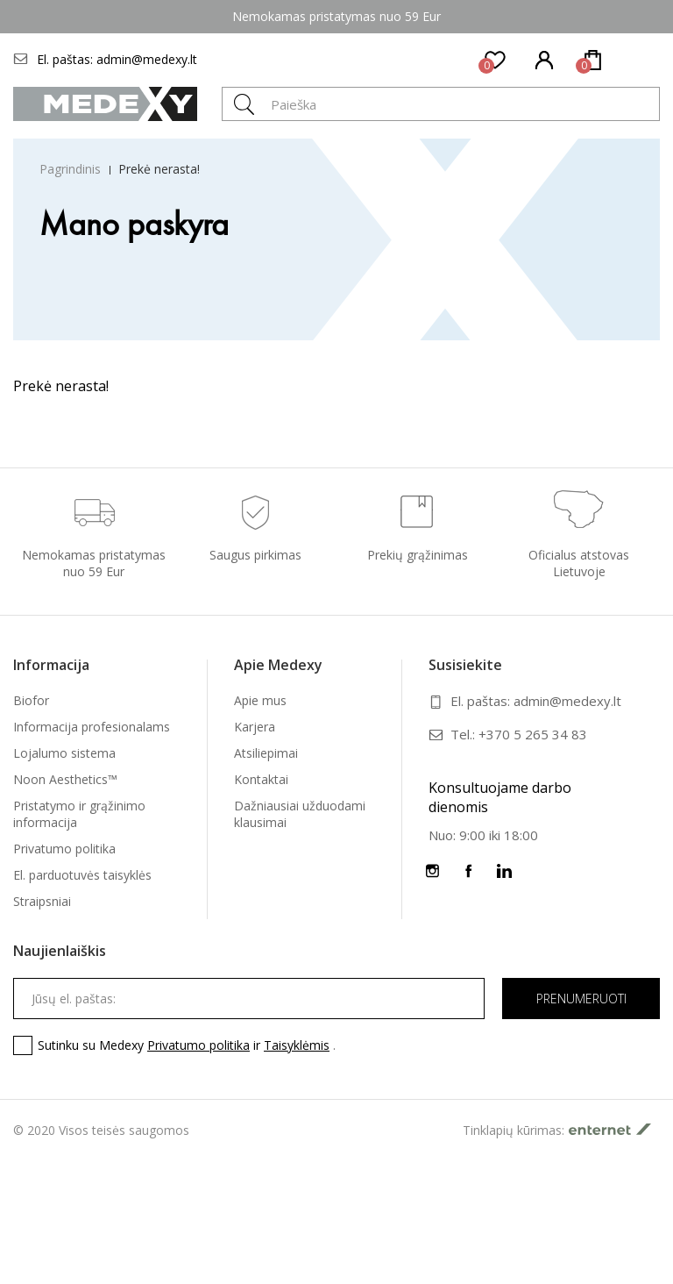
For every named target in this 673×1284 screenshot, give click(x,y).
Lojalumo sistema (64, 753)
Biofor (31, 700)
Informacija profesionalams (91, 726)
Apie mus (260, 700)
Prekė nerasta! (159, 168)
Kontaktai (261, 779)
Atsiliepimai (266, 753)
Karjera (254, 726)
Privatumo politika (64, 848)
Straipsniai (42, 901)
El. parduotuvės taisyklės (82, 875)
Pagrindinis (70, 168)
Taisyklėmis (296, 1045)
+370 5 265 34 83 (532, 734)
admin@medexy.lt (146, 59)
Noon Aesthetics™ (65, 779)
